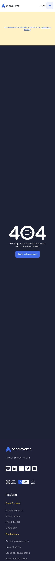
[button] (49, 5)
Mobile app (11, 527)
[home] (19, 6)
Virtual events (13, 516)
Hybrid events (13, 521)
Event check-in (13, 547)
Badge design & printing (18, 552)
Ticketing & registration (17, 541)
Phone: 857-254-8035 (18, 457)
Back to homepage (27, 254)
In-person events (14, 510)
